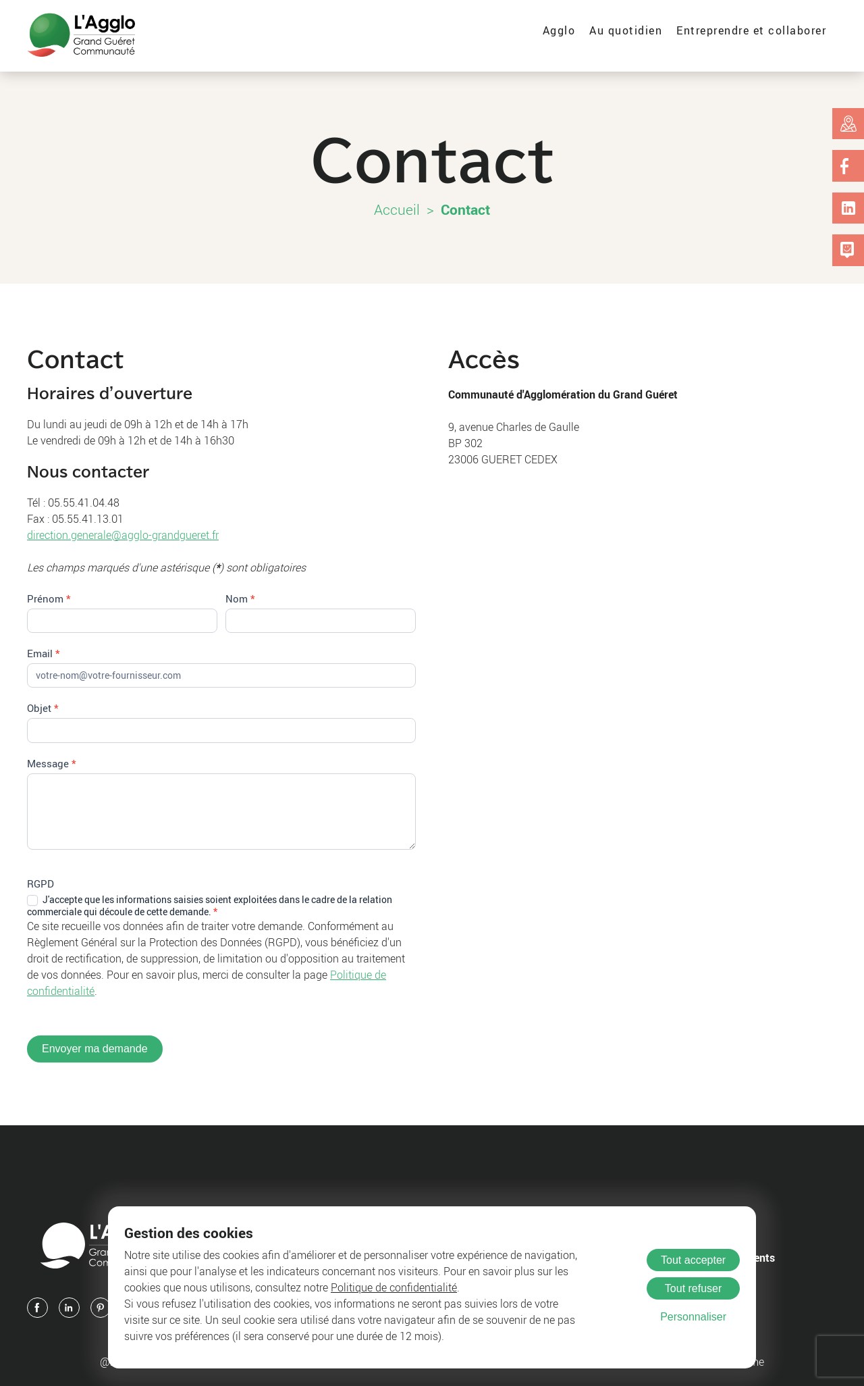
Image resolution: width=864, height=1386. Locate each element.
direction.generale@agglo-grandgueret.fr (123, 535)
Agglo (559, 30)
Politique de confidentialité (394, 1287)
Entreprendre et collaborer (751, 30)
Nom (240, 598)
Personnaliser (693, 1317)
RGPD (40, 883)
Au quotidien (625, 30)
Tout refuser (693, 1288)
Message (51, 763)
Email (43, 653)
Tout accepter (693, 1260)
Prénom (49, 598)
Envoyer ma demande (95, 1048)
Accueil (397, 209)
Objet (43, 708)
